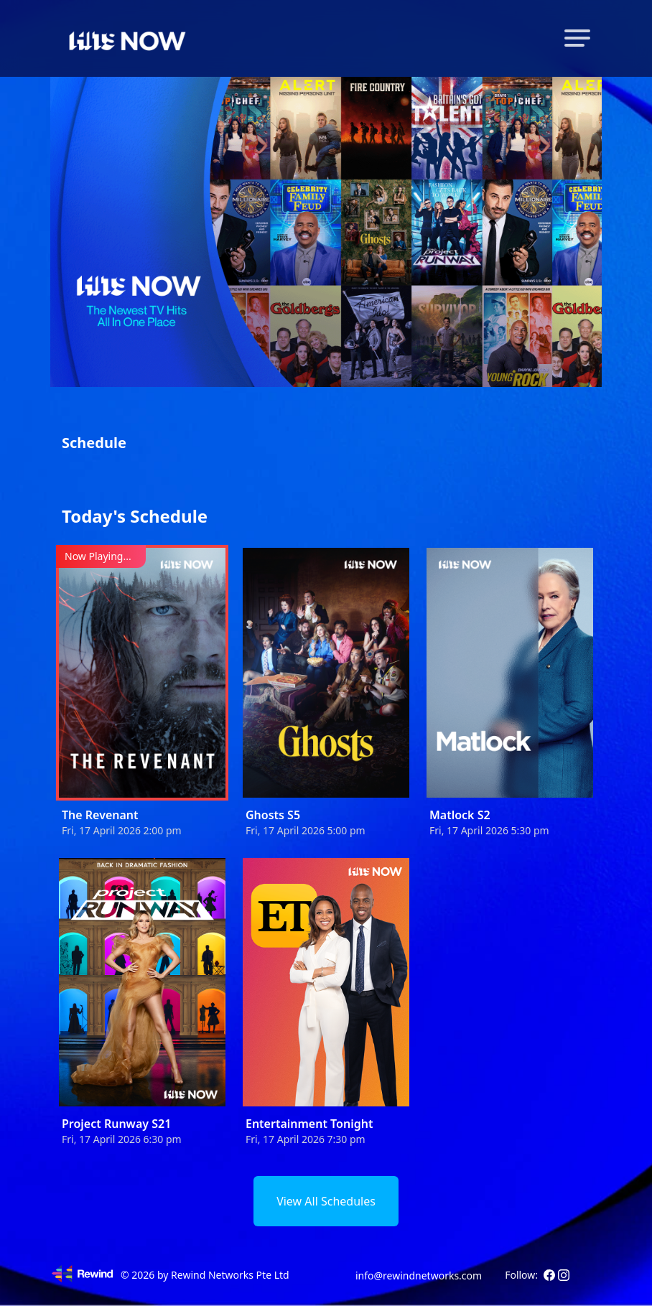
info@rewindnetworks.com (418, 1275)
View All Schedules (326, 1201)
